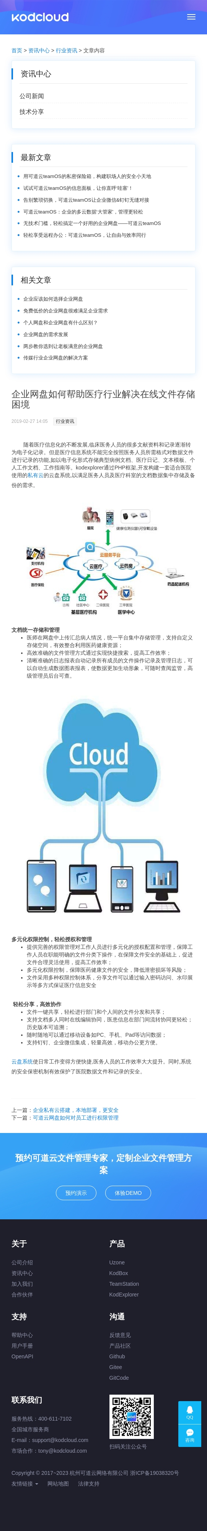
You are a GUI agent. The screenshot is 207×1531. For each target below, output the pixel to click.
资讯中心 (39, 50)
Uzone (117, 1262)
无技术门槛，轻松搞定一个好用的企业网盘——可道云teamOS (92, 223)
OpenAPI (22, 1356)
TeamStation (124, 1284)
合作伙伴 (22, 1294)
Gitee (115, 1367)
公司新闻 (32, 96)
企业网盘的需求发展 (45, 334)
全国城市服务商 (30, 1429)
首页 (16, 50)
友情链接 (24, 1484)
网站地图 (58, 1484)
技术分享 (32, 111)
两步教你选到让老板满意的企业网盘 (63, 346)
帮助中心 (22, 1335)
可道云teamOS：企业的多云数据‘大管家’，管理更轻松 (83, 212)
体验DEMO (128, 1193)
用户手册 (22, 1346)
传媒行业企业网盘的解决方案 (55, 358)
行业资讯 (66, 50)
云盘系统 (22, 1061)
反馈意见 (120, 1335)
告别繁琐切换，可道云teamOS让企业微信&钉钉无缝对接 (86, 200)
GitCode (119, 1378)
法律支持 (88, 1484)
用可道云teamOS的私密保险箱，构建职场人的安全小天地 (87, 176)
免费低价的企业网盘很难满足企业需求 (65, 311)
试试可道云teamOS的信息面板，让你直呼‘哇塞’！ (78, 188)
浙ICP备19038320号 (154, 1473)
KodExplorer (124, 1294)
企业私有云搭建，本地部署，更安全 (76, 1110)
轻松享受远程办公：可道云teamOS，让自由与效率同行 (84, 235)
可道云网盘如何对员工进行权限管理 (76, 1118)
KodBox (118, 1273)
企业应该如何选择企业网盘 (53, 299)
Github (117, 1356)
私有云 (36, 475)
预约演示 (76, 1193)
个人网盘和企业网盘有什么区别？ (60, 322)
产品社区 (120, 1346)
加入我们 (22, 1284)
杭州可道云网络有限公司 (99, 1473)
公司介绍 (22, 1262)
